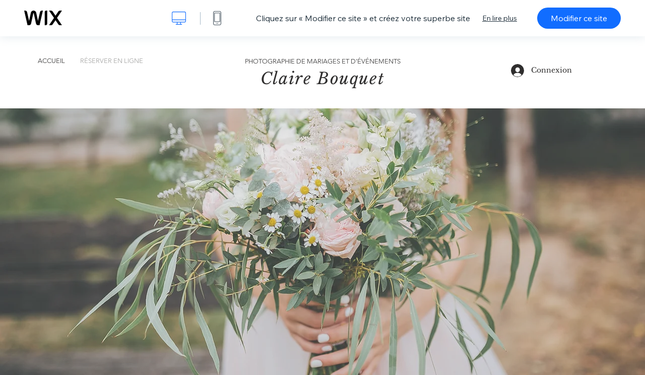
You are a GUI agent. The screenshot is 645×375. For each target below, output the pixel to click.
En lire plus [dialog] (499, 18)
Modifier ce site (579, 18)
